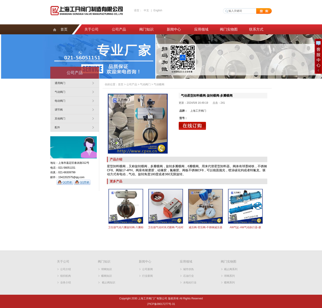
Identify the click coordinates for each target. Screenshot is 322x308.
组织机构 (65, 275)
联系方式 (256, 29)
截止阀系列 (230, 269)
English (157, 10)
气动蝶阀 (159, 84)
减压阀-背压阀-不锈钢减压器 (205, 227)
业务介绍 (65, 282)
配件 (57, 127)
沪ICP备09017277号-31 (161, 304)
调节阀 (59, 109)
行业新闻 (147, 275)
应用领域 (201, 29)
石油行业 (188, 275)
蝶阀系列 (229, 282)
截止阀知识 (108, 282)
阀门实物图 (229, 29)
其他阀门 (60, 118)
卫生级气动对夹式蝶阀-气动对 (165, 227)
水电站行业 (189, 282)
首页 (64, 29)
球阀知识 (106, 269)
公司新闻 (147, 269)
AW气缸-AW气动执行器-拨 (245, 227)
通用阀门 (60, 83)
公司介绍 (65, 269)
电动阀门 (60, 100)
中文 (146, 10)
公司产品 (119, 29)
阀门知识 (146, 29)
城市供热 (188, 269)
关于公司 (91, 29)
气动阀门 (60, 92)
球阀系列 (229, 275)
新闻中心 (174, 29)
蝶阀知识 (106, 275)
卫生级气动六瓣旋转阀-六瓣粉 (126, 227)
